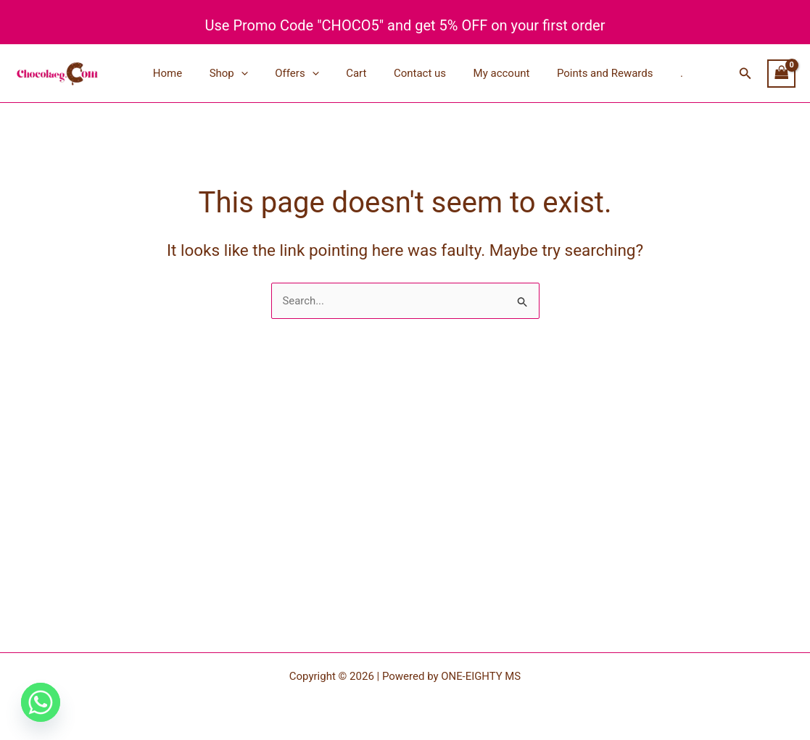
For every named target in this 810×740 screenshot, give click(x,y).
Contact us (404, 73)
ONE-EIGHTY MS (481, 676)
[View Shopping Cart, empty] (781, 73)
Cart (346, 73)
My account (480, 73)
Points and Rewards (578, 73)
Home (173, 73)
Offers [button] (292, 73)
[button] (242, 73)
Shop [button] (229, 73)
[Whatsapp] (40, 702)
